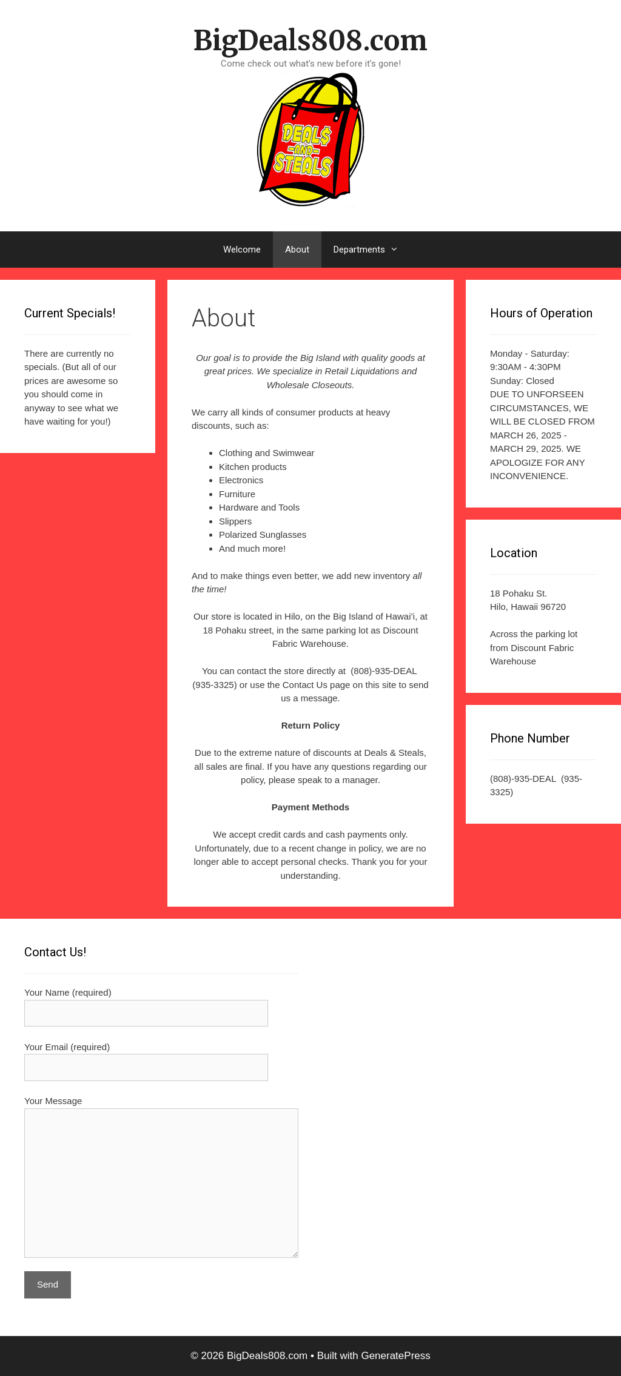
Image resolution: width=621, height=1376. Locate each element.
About (297, 249)
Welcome (242, 249)
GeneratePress (395, 1355)
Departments (372, 249)
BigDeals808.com (310, 41)
